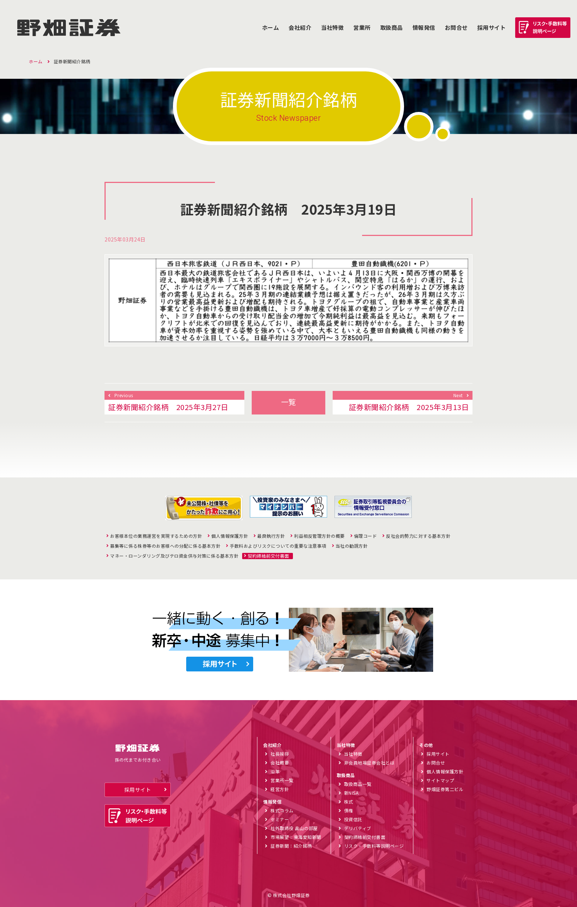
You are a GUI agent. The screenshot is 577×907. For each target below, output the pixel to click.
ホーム (270, 27)
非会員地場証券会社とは (369, 762)
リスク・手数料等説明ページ (374, 846)
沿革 (275, 771)
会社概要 (279, 762)
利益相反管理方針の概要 (319, 536)
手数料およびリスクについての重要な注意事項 (278, 546)
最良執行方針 (271, 536)
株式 (348, 801)
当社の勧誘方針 (352, 546)
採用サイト (137, 789)
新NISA (351, 793)
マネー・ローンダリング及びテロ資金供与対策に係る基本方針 (174, 556)
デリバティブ (357, 828)
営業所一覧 (282, 780)
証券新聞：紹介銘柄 (291, 846)
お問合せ (456, 27)
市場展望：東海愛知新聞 (295, 837)
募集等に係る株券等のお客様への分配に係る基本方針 (165, 546)
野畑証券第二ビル (444, 789)
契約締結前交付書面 (268, 556)
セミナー (279, 819)
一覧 (288, 401)
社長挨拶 (279, 754)
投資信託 (353, 819)
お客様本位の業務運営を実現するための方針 (156, 536)
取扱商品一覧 (358, 784)
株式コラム (282, 810)
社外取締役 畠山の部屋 (294, 828)
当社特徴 (332, 27)
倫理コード (365, 536)
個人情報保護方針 (229, 536)
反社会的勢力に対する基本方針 (418, 536)
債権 (348, 810)
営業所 (362, 27)
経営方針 (279, 789)
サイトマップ (440, 780)
